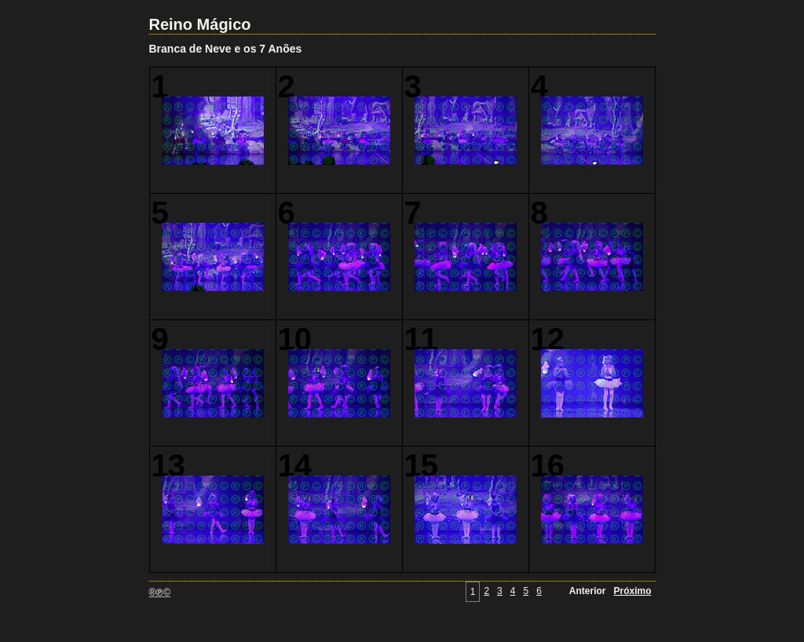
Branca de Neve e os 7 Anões (225, 48)
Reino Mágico (200, 24)
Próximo (632, 590)
